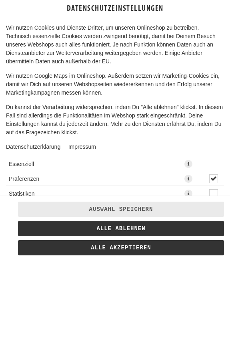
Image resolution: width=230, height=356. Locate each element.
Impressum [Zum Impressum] (82, 147)
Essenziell (21, 164)
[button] (188, 164)
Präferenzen (24, 179)
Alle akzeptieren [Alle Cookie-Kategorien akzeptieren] (121, 248)
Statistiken (22, 193)
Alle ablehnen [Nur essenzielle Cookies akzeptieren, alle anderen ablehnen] (120, 228)
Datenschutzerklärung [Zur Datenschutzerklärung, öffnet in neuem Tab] (33, 147)
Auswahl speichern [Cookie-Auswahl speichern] (121, 209)
